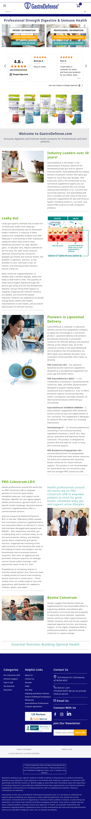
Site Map (28, 690)
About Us (29, 675)
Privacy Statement (24, 749)
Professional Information (69, 30)
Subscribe (80, 732)
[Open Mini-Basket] (79, 6)
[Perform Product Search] (85, 11)
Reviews (28, 682)
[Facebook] (56, 715)
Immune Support (11, 679)
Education (8, 690)
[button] (5, 66)
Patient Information (24, 30)
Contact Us (29, 679)
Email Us (63, 701)
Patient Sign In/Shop (24, 43)
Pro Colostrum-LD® (12, 675)
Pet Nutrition (9, 686)
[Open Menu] (4, 6)
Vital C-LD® (8, 682)
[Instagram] (62, 715)
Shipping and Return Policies (37, 693)
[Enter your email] (64, 732)
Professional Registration (69, 37)
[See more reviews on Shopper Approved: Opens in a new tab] (63, 85)
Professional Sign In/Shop (68, 43)
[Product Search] (41, 11)
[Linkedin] (70, 714)
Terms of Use (67, 749)
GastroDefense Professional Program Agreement (36, 705)
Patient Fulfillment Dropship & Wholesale (38, 698)
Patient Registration (24, 37)
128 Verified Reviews (18, 70)
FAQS (27, 686)
